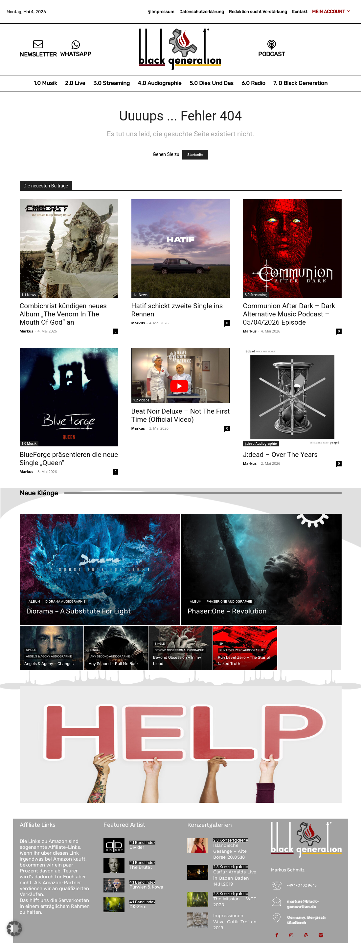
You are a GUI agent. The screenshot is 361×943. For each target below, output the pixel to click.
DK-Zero (138, 907)
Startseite (195, 155)
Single (31, 650)
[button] (14, 928)
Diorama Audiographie (65, 602)
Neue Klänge (39, 493)
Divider (136, 847)
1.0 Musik (29, 443)
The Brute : (140, 867)
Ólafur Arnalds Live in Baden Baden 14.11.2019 (234, 877)
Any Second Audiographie (110, 656)
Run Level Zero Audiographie (241, 650)
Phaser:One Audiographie (229, 602)
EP (221, 643)
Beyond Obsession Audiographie (179, 650)
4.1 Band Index (142, 843)
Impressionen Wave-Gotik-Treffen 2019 (235, 921)
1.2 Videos (141, 400)
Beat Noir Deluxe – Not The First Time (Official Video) (180, 415)
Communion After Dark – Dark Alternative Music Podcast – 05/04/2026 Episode (289, 314)
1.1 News (29, 294)
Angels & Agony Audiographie (49, 656)
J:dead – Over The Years (280, 455)
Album (34, 602)
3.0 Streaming (256, 294)
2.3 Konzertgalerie (230, 840)
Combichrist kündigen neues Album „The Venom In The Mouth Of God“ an (63, 314)
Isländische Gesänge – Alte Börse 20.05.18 (230, 851)
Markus (27, 331)
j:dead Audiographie (261, 443)
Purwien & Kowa (146, 887)
